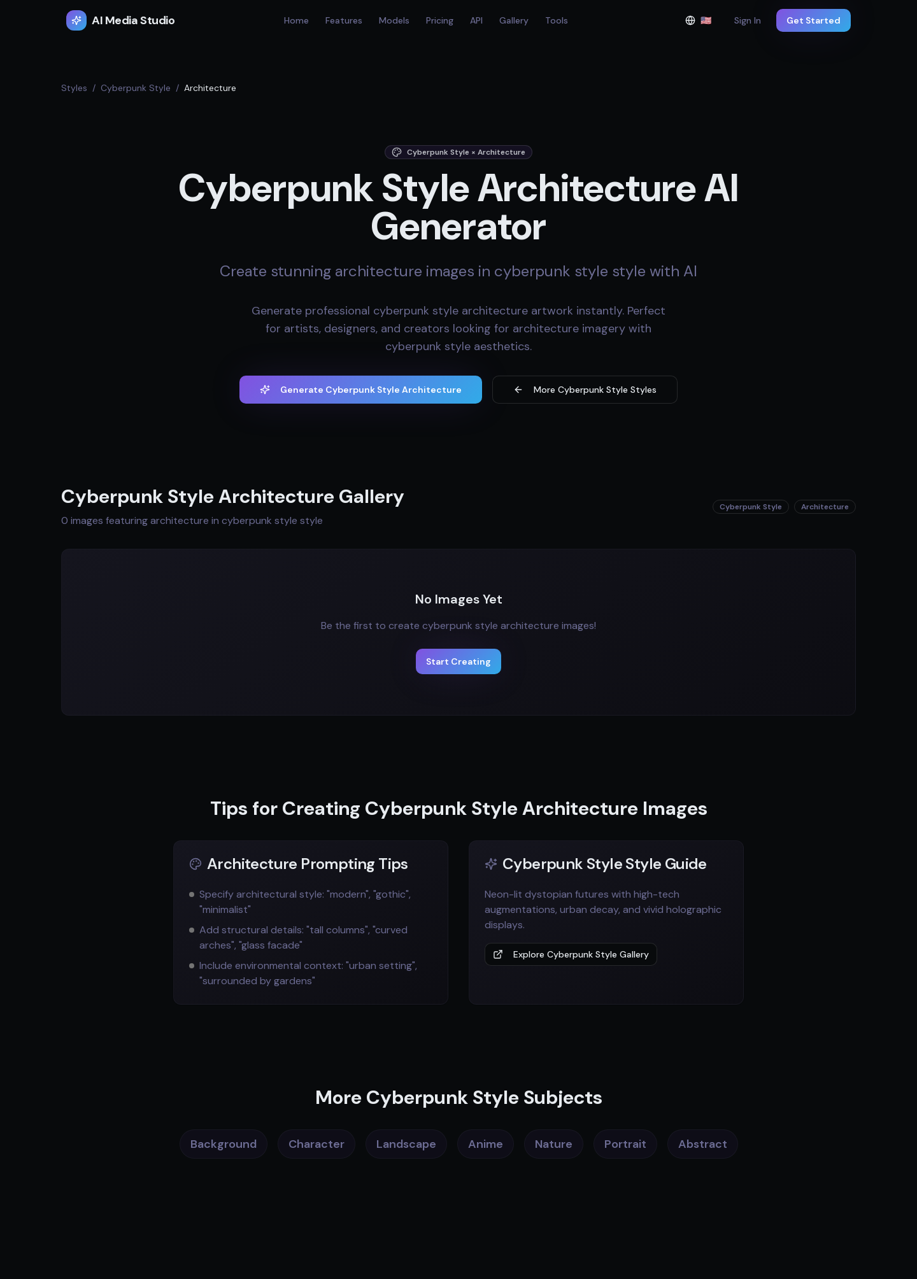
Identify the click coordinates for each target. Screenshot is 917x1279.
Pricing (439, 20)
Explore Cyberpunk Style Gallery (571, 954)
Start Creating (458, 661)
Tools (556, 20)
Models (394, 20)
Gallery (514, 20)
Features (343, 20)
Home (296, 20)
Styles (74, 88)
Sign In (747, 20)
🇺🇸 (702, 23)
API (476, 20)
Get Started (813, 20)
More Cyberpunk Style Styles (585, 389)
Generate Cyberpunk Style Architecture (361, 389)
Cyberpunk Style (136, 88)
